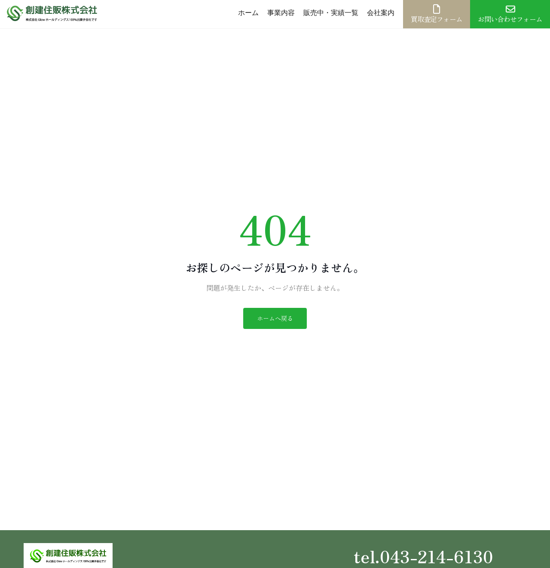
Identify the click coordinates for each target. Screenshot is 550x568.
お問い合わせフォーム (510, 14)
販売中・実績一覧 (330, 12)
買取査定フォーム (436, 14)
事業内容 (281, 12)
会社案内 (380, 12)
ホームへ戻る (275, 318)
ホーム (248, 12)
